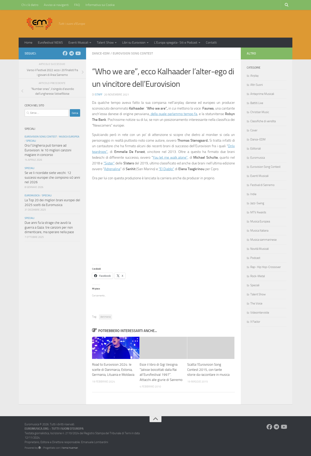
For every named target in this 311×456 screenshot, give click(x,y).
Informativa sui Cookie (100, 5)
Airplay (254, 75)
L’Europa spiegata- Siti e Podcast (175, 42)
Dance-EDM (101, 53)
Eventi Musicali (78, 42)
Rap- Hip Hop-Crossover (265, 267)
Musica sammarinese (263, 239)
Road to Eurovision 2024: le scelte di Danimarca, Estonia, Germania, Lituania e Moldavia (113, 370)
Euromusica (32, 195)
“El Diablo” (166, 169)
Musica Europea (69, 136)
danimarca (105, 316)
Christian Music (259, 112)
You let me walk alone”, (170, 157)
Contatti (211, 42)
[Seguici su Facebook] (65, 53)
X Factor (255, 321)
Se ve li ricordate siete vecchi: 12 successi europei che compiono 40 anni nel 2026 (52, 177)
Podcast (255, 258)
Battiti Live (256, 103)
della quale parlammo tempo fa (173, 114)
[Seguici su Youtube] (77, 53)
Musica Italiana (259, 230)
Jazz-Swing (257, 203)
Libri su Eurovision (134, 42)
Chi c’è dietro (29, 5)
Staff (98, 94)
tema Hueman (70, 447)
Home (28, 42)
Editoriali (255, 148)
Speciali (31, 140)
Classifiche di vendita (263, 121)
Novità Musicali (259, 249)
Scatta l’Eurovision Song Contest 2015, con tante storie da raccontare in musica (208, 370)
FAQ (77, 5)
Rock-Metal (257, 276)
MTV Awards (258, 212)
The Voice (256, 303)
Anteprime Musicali (262, 94)
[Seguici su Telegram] (71, 53)
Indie (253, 194)
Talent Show (105, 42)
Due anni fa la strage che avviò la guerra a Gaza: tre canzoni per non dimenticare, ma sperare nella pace (49, 227)
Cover (253, 130)
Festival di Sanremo (262, 185)
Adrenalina (112, 169)
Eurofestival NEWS (50, 42)
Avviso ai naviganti (56, 5)
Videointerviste (259, 312)
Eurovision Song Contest (133, 53)
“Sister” (109, 163)
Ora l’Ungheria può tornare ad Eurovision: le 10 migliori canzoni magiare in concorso (48, 150)
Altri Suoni (256, 85)
